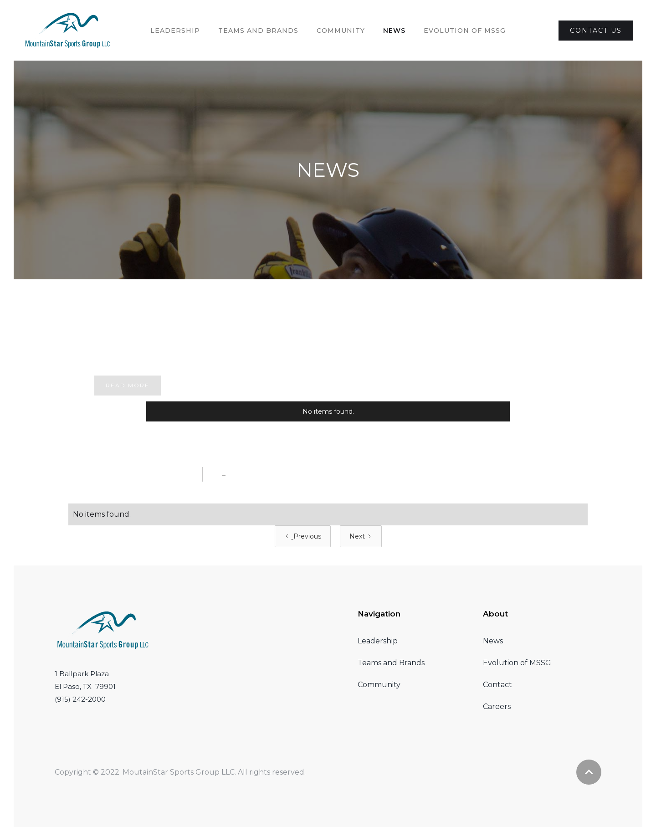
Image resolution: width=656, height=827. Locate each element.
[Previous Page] (303, 536)
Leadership (175, 30)
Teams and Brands (391, 662)
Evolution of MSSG (517, 662)
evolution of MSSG (465, 30)
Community (341, 30)
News (394, 30)
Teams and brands (258, 30)
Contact (497, 684)
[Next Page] (361, 536)
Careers (497, 706)
